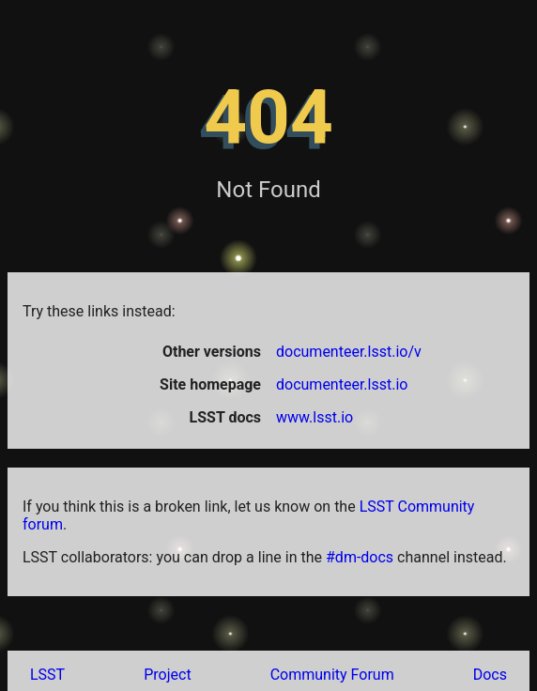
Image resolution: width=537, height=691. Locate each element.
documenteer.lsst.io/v (349, 352)
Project (167, 674)
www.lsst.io (314, 417)
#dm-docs (359, 557)
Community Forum (332, 674)
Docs (490, 674)
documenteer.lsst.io (341, 384)
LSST (47, 674)
